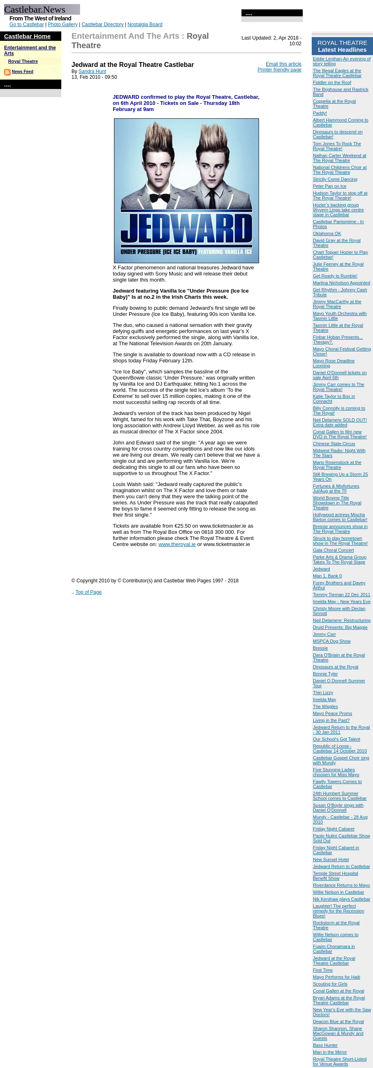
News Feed (22, 71)
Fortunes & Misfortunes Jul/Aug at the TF (336, 488)
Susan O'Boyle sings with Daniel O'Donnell (338, 808)
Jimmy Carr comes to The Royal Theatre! (338, 387)
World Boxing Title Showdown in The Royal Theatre (337, 502)
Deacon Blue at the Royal (338, 1021)
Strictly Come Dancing (335, 179)
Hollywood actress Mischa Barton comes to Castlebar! (340, 517)
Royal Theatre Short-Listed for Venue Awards (339, 1061)
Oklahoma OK (327, 233)
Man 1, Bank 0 (327, 575)
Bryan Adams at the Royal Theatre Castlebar (339, 1000)
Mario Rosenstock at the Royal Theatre (337, 465)
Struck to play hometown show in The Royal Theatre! (340, 541)
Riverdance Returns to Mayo (341, 885)
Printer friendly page (280, 70)
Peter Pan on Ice (329, 186)
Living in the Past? (331, 720)
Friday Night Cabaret (334, 828)
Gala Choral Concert (333, 550)
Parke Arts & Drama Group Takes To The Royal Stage (339, 559)
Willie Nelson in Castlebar (338, 892)
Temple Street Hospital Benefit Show (335, 876)
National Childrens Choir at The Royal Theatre (339, 170)
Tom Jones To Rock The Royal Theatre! (337, 146)
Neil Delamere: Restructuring (342, 620)
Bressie (320, 648)
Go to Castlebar (26, 24)
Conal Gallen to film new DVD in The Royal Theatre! (340, 434)
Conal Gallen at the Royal (338, 990)
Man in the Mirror (330, 1052)
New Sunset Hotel (331, 859)
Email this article (284, 64)
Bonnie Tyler (325, 673)
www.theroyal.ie (177, 544)
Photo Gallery (63, 24)
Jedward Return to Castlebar (341, 866)
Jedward (321, 568)
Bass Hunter (325, 1045)
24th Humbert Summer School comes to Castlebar (339, 796)
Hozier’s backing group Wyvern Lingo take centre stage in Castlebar (338, 209)
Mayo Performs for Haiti (336, 977)
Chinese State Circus (334, 443)
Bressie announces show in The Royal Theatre (340, 529)
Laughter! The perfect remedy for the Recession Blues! (338, 911)
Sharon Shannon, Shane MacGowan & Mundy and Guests (338, 1033)
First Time (323, 970)
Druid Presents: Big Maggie (340, 627)
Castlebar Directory (103, 24)
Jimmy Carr (324, 634)
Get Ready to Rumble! (335, 275)
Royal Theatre (23, 61)
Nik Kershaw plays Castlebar (342, 899)
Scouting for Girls (330, 983)
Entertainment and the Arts (125, 35)
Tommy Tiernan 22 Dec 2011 (342, 594)
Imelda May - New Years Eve (342, 601)
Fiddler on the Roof (332, 82)
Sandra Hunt (92, 71)
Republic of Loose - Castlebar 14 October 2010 (340, 748)
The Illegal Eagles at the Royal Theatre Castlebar (337, 73)
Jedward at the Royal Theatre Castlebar (334, 961)
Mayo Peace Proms (332, 713)
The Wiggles (325, 706)
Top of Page (89, 592)
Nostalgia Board (144, 24)
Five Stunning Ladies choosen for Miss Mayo (336, 772)
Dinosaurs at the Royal (335, 666)
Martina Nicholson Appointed (341, 282)
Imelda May (324, 699)
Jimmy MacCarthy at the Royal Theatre (337, 304)
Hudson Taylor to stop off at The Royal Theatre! (340, 195)
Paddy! (320, 113)
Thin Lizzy (323, 692)
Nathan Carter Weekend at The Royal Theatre (339, 158)
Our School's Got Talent (336, 739)
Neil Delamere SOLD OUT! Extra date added (340, 422)
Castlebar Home (27, 36)
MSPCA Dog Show (332, 641)
